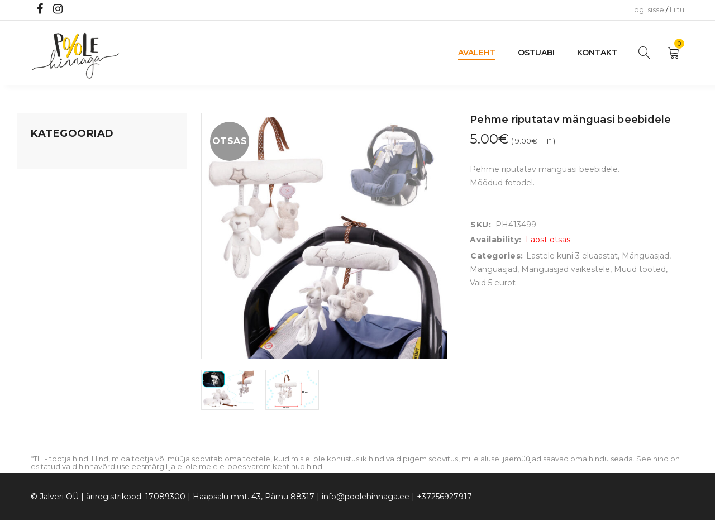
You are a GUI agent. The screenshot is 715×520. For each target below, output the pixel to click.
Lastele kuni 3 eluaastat (76, 221)
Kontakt (597, 52)
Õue (39, 242)
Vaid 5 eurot (54, 305)
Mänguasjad (54, 157)
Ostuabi (536, 52)
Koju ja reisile (55, 178)
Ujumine (47, 284)
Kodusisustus (56, 199)
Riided (43, 263)
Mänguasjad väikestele (565, 269)
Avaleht (476, 52)
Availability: (496, 240)
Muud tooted (640, 269)
